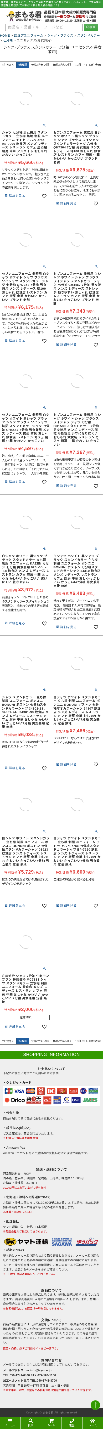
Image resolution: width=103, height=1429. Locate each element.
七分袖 (8, 40)
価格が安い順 (40, 65)
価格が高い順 (62, 65)
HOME (5, 35)
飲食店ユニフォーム (28, 35)
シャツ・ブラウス (60, 35)
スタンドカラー (88, 35)
